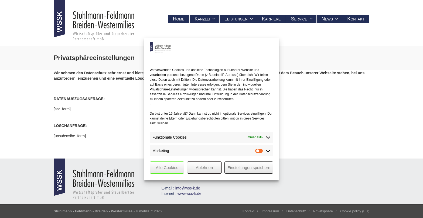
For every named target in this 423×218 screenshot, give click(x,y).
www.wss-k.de (190, 193)
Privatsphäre (323, 211)
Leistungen (238, 19)
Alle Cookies (167, 167)
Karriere (271, 19)
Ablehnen (204, 167)
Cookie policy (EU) (354, 211)
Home (179, 19)
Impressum (270, 211)
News (330, 19)
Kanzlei (205, 19)
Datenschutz (296, 211)
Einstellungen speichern (248, 167)
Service (301, 19)
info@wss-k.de (187, 188)
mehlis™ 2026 (150, 211)
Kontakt (355, 19)
